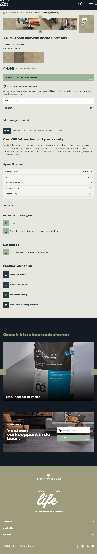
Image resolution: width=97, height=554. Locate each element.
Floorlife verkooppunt (12, 94)
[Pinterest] (87, 546)
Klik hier (56, 231)
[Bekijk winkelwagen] (82, 3)
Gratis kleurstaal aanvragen (49, 78)
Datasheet (60, 130)
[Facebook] (77, 546)
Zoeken (49, 108)
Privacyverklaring (27, 546)
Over (7, 130)
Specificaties (20, 130)
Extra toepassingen (41, 130)
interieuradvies (34, 91)
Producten (12, 13)
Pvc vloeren (23, 13)
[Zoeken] (79, 3)
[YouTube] (92, 546)
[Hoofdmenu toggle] (92, 3)
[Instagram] (82, 546)
